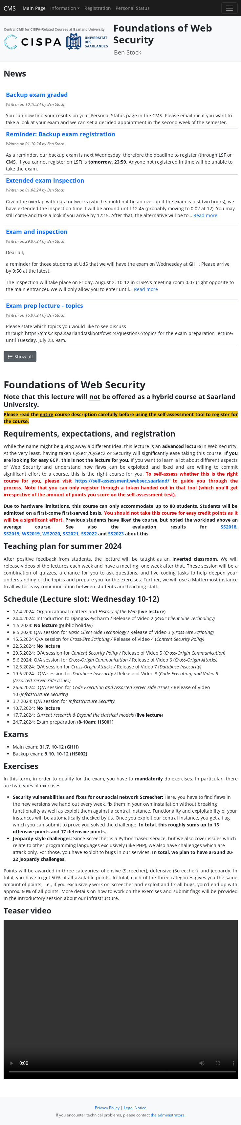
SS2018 (228, 527)
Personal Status (133, 8)
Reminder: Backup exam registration (60, 134)
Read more (205, 215)
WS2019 (31, 533)
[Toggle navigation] (229, 8)
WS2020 (51, 533)
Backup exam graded (37, 95)
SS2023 (116, 533)
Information (63, 8)
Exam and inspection (37, 232)
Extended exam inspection (45, 180)
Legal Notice (135, 1108)
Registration (97, 8)
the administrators (168, 1115)
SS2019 (11, 533)
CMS (10, 8)
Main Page (34, 8)
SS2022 (89, 533)
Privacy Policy (107, 1108)
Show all (20, 356)
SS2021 (70, 533)
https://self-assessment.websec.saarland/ (122, 481)
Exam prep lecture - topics (44, 305)
